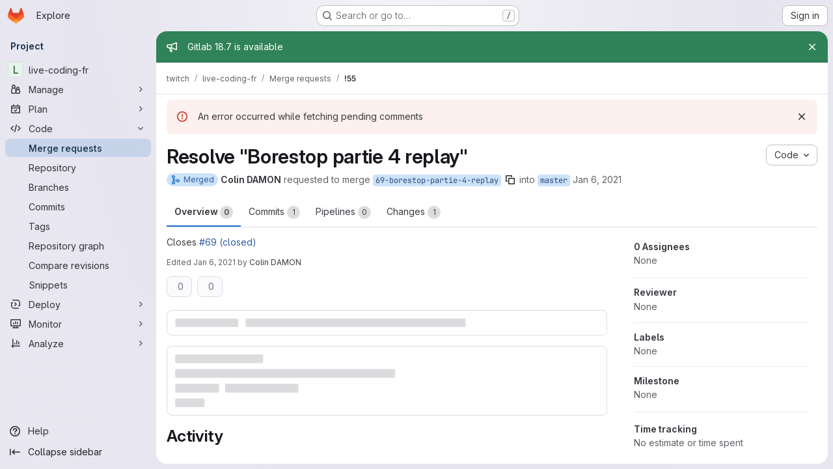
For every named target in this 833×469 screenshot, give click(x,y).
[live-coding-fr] (78, 70)
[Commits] (78, 206)
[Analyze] (78, 343)
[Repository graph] (78, 245)
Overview (203, 212)
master (553, 180)
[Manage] (78, 89)
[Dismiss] (802, 116)
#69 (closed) (227, 242)
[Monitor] (78, 324)
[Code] (78, 128)
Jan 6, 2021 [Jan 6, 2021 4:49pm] (214, 262)
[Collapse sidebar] (78, 452)
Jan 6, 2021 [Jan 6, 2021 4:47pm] (597, 179)
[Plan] (78, 109)
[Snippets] (78, 285)
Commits (274, 212)
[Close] (812, 47)
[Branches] (78, 187)
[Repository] (78, 167)
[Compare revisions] (78, 265)
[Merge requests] (78, 148)
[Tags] (78, 226)
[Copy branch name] (510, 180)
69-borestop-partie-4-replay (437, 180)
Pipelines (343, 212)
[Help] (78, 431)
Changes (414, 212)
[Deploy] (78, 304)
